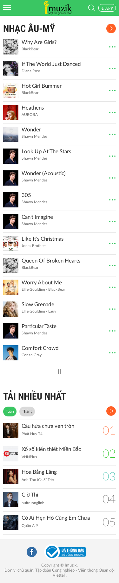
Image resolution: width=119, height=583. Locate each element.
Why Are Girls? (39, 42)
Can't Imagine (37, 217)
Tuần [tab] (10, 411)
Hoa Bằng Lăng (39, 472)
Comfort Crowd (40, 348)
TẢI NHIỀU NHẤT (34, 396)
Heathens (33, 108)
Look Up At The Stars (46, 151)
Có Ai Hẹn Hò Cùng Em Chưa (56, 518)
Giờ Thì (30, 494)
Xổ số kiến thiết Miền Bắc (51, 449)
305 (26, 195)
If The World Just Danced (51, 64)
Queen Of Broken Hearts (51, 260)
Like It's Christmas (42, 239)
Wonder (31, 129)
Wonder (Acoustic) (44, 173)
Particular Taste (39, 326)
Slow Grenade (38, 304)
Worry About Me (42, 282)
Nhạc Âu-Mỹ (29, 28)
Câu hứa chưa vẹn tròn (48, 426)
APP (107, 8)
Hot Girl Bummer (42, 86)
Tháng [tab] (27, 411)
